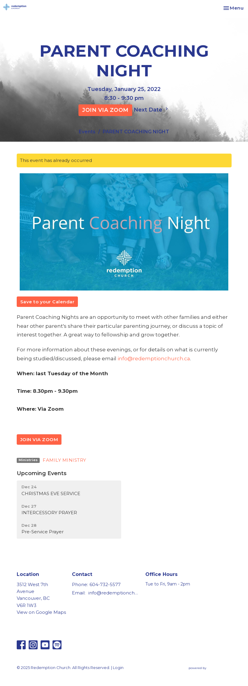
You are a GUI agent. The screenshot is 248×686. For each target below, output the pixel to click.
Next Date (152, 109)
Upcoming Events (42, 473)
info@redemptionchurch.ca (154, 358)
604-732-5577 (105, 584)
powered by (210, 668)
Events (87, 132)
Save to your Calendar (47, 302)
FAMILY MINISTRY (64, 460)
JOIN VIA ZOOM (105, 110)
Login (118, 667)
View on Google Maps (41, 612)
